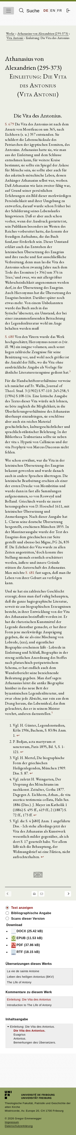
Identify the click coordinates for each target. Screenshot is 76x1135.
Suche (29, 10)
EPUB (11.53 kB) (27, 938)
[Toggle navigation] (8, 10)
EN (52, 10)
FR (59, 10)
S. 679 (9, 124)
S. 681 (29, 572)
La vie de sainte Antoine (23, 971)
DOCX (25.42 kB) (27, 931)
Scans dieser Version (28, 918)
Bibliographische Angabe (31, 913)
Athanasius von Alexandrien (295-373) (43, 33)
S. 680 (9, 336)
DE (46, 10)
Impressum (12, 1122)
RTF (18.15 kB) (25, 952)
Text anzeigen (22, 907)
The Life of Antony (19, 982)
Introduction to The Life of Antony (29, 1005)
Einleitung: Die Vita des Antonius (29, 999)
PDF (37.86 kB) (25, 945)
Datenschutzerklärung (19, 1126)
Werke (10, 33)
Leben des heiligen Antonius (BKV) (30, 976)
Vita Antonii (15, 38)
